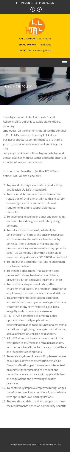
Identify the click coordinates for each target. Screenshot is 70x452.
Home (7, 86)
